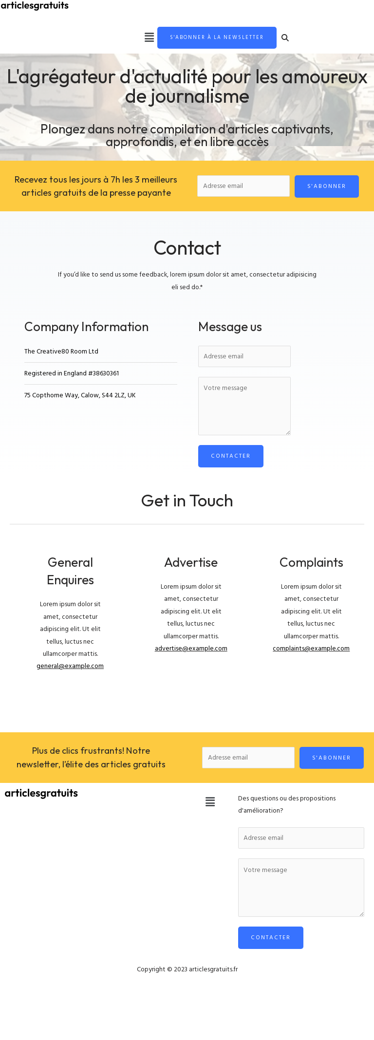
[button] (140, 38)
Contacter (231, 456)
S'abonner (326, 186)
